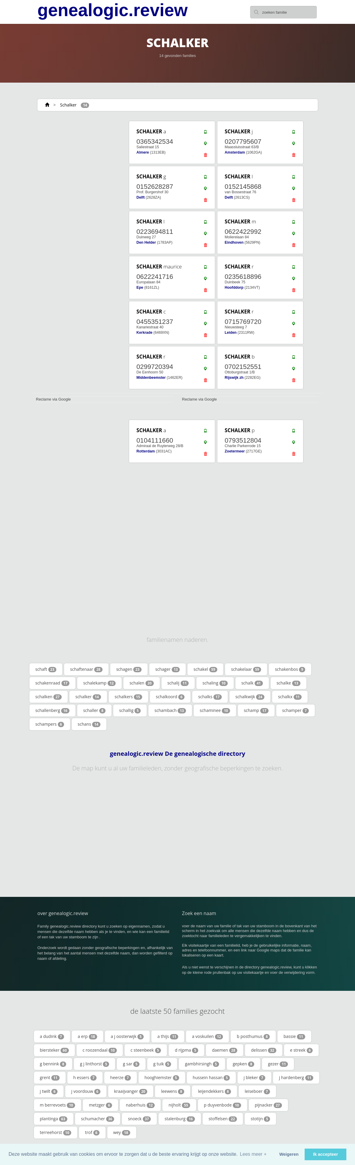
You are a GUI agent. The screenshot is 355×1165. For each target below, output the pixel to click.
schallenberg (52, 710)
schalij (178, 683)
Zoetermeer (235, 451)
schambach (170, 710)
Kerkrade (145, 332)
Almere (143, 152)
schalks (210, 697)
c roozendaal (100, 1050)
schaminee (215, 710)
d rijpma (186, 1050)
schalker (88, 697)
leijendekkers (214, 1091)
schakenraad (52, 683)
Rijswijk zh (234, 378)
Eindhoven (234, 242)
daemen (224, 1050)
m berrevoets (57, 1105)
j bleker (254, 1078)
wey (121, 1132)
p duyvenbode (222, 1105)
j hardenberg (296, 1078)
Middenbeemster (151, 378)
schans (89, 724)
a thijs (167, 1036)
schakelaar (246, 669)
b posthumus (253, 1036)
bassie (294, 1036)
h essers (85, 1078)
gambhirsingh (202, 1064)
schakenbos (290, 669)
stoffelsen (223, 1119)
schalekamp (99, 683)
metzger (100, 1105)
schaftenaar (86, 669)
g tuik (162, 1064)
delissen (263, 1050)
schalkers (128, 697)
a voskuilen (207, 1036)
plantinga (53, 1119)
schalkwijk (249, 697)
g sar (131, 1064)
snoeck (139, 1119)
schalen (141, 683)
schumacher (97, 1119)
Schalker (68, 105)
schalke (288, 683)
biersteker (54, 1050)
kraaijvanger (131, 1091)
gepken (243, 1064)
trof (92, 1132)
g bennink (53, 1064)
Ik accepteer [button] (325, 1154)
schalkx (290, 697)
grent (50, 1078)
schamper (295, 710)
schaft (46, 669)
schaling (214, 683)
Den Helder (146, 242)
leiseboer (257, 1091)
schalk (252, 683)
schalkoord (170, 697)
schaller (94, 710)
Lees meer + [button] (253, 1154)
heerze (120, 1078)
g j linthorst (94, 1064)
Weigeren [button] (289, 1154)
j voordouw (85, 1091)
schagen (129, 669)
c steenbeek (146, 1050)
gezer (278, 1064)
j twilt (49, 1091)
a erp (87, 1036)
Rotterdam (146, 451)
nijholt (179, 1105)
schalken (48, 697)
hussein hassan (211, 1078)
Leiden (231, 332)
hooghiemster (162, 1078)
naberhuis (140, 1105)
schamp (256, 710)
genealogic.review (113, 10)
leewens (172, 1091)
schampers (49, 724)
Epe (140, 287)
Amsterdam (235, 152)
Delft (141, 197)
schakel (205, 669)
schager (167, 669)
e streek (301, 1050)
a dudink (52, 1036)
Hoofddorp (234, 287)
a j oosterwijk (127, 1036)
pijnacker (268, 1105)
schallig (130, 710)
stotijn (260, 1119)
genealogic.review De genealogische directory (177, 753)
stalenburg (180, 1119)
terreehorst (56, 1132)
